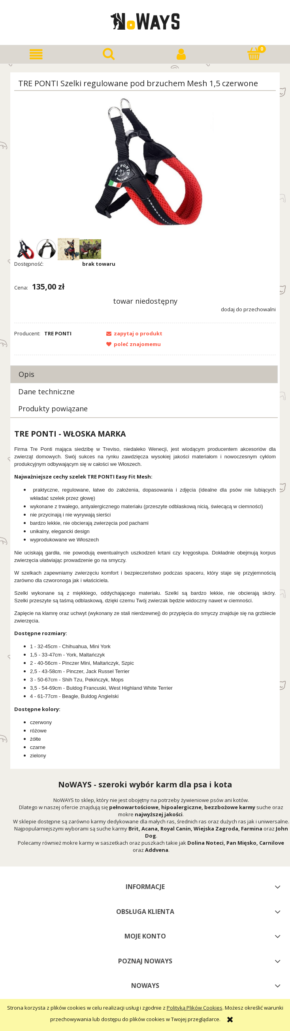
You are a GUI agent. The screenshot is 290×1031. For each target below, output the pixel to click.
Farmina (251, 828)
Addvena (156, 849)
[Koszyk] (254, 53)
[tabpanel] (145, 594)
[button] (36, 54)
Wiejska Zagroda (216, 828)
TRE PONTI (58, 333)
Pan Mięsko (241, 842)
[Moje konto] (181, 54)
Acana (149, 828)
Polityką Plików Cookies (194, 1007)
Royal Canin (175, 828)
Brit (133, 828)
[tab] (144, 374)
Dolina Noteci (205, 842)
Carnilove (271, 842)
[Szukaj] (109, 53)
